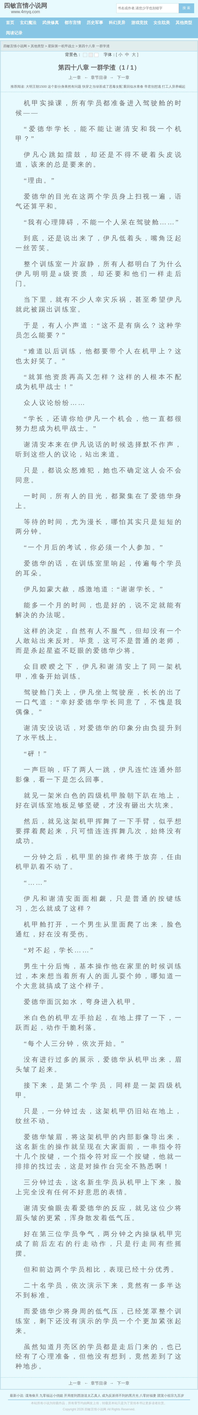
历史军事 (95, 22)
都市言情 (72, 22)
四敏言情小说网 (15, 46)
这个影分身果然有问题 (64, 86)
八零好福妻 (147, 1395)
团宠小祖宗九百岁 (170, 1395)
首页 (10, 22)
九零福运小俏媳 (51, 1395)
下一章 (123, 77)
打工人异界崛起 (173, 86)
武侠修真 (50, 22)
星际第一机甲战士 (61, 46)
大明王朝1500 (36, 86)
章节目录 (99, 77)
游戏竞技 (139, 22)
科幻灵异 (117, 22)
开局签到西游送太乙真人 (82, 1395)
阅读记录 (14, 33)
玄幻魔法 (28, 22)
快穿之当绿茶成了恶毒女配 (102, 86)
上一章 (75, 77)
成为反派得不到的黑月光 (120, 1395)
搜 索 (186, 8)
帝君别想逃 (152, 86)
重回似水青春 (133, 86)
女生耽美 (161, 22)
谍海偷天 (32, 1395)
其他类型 (184, 22)
